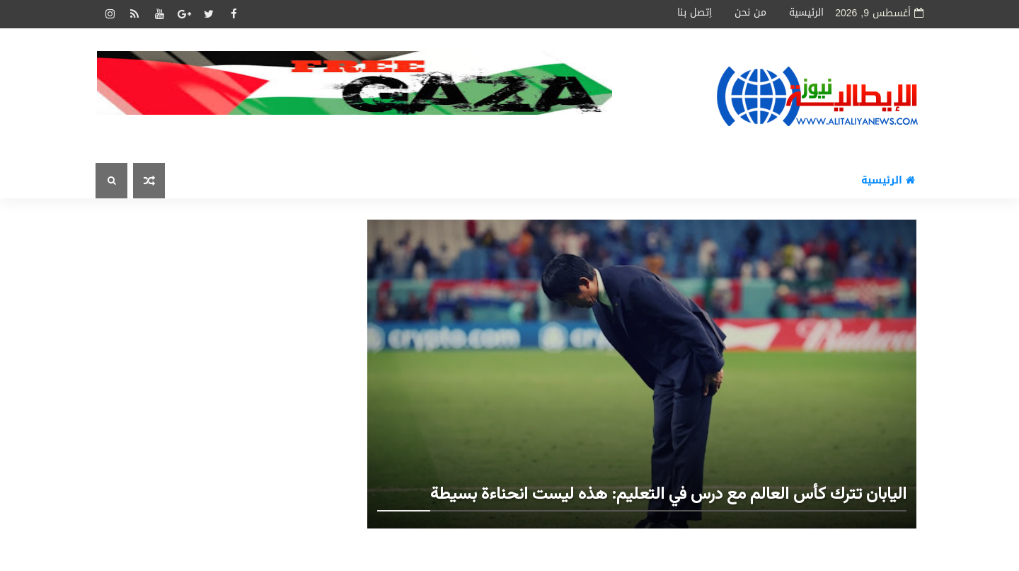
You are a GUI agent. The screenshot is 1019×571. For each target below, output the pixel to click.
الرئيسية (806, 12)
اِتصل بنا (694, 12)
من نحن (750, 12)
